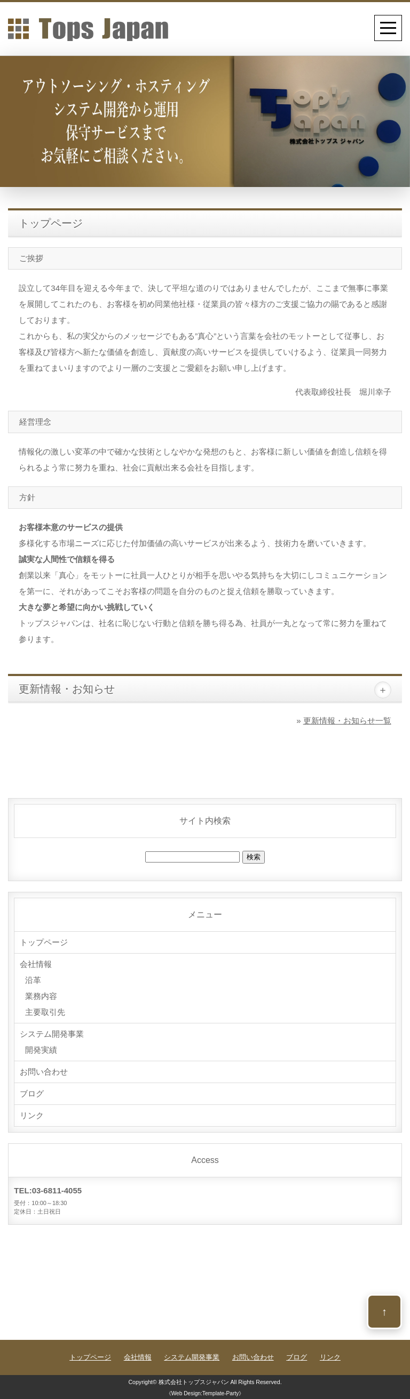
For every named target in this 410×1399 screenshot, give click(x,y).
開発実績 (41, 1049)
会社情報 (36, 964)
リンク (32, 1115)
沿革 (33, 980)
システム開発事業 (52, 1033)
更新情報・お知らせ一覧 (347, 720)
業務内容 (41, 996)
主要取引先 (45, 1011)
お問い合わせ (44, 1071)
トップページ (44, 942)
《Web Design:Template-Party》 (205, 1393)
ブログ (32, 1093)
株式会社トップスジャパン (194, 1382)
